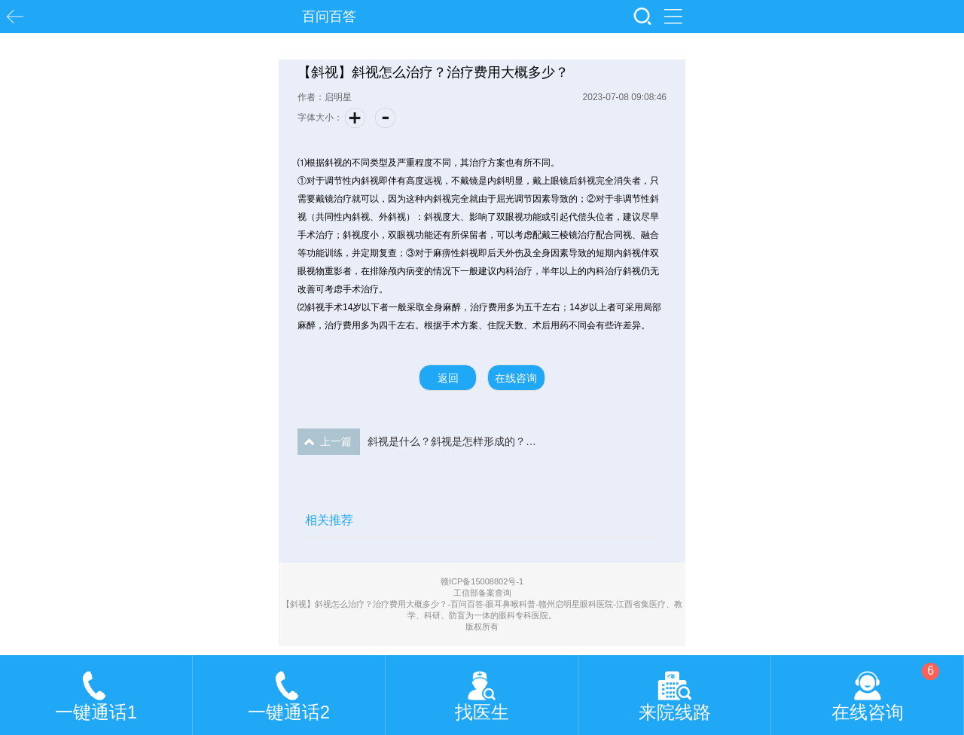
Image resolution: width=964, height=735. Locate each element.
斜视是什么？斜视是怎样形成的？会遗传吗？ (417, 441)
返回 (448, 378)
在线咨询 (516, 378)
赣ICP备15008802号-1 (482, 581)
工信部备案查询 (482, 592)
